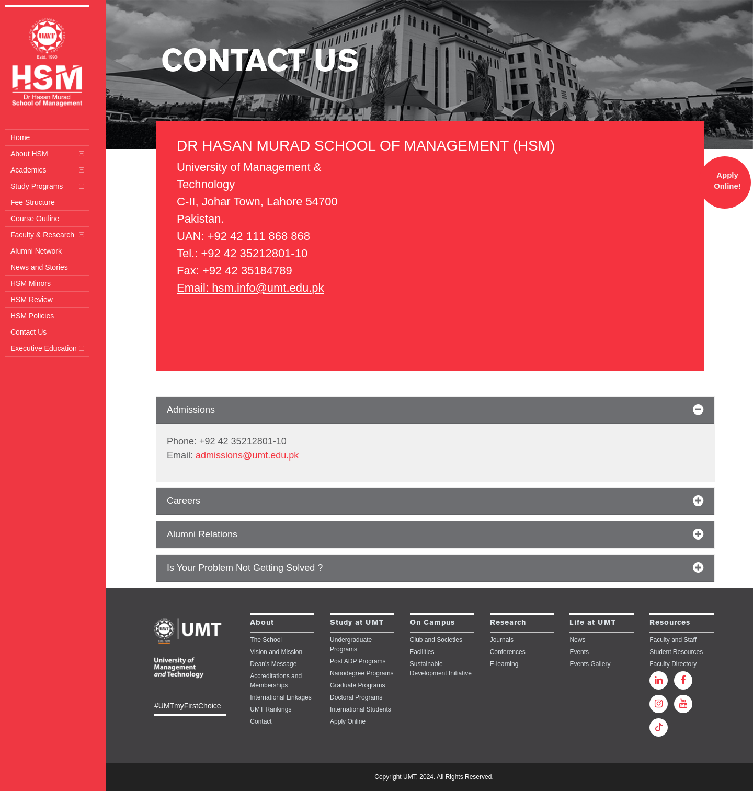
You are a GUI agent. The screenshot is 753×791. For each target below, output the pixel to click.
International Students (360, 709)
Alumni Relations (202, 534)
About (262, 623)
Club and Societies (436, 640)
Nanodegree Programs (361, 673)
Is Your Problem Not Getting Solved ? (245, 568)
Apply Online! (727, 180)
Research (508, 623)
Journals (502, 640)
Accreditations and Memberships (276, 680)
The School (266, 640)
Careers (183, 501)
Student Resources (676, 652)
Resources (669, 623)
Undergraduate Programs (351, 644)
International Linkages (280, 697)
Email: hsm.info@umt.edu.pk (250, 287)
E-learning (504, 664)
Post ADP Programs (358, 661)
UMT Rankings (270, 709)
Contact (260, 721)
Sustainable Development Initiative (441, 668)
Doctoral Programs (356, 697)
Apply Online (348, 721)
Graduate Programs (357, 685)
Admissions (191, 410)
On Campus (432, 623)
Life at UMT (592, 623)
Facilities (422, 652)
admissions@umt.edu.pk (247, 455)
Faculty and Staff (673, 640)
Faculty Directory (673, 664)
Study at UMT (357, 623)
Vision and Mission (276, 652)
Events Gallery (589, 664)
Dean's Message (273, 664)
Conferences (508, 652)
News (577, 640)
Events (579, 652)
